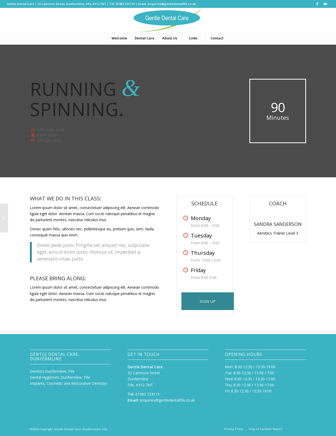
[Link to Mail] (325, 4)
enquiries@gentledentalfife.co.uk (172, 4)
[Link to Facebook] (317, 4)
